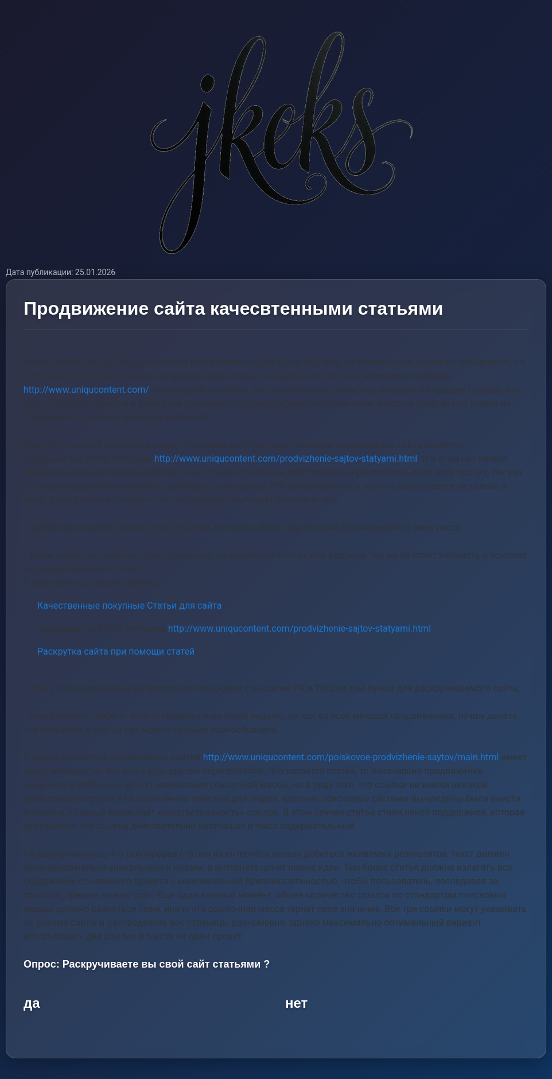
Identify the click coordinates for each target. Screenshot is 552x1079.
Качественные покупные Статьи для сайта (129, 605)
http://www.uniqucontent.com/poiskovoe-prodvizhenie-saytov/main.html (351, 757)
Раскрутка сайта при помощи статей (116, 651)
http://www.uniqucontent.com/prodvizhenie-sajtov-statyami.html (286, 458)
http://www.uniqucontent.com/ (86, 389)
